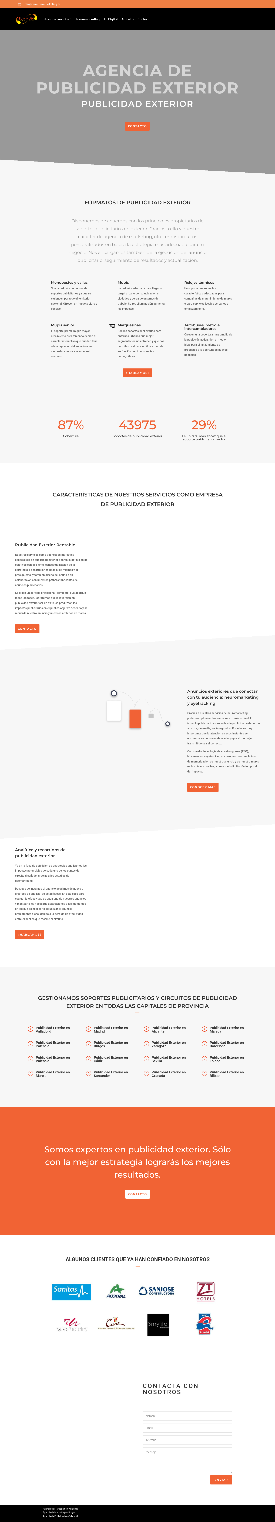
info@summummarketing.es (42, 4)
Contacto (144, 19)
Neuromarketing (88, 19)
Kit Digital (110, 19)
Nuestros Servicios (56, 19)
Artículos (128, 19)
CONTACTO (137, 126)
